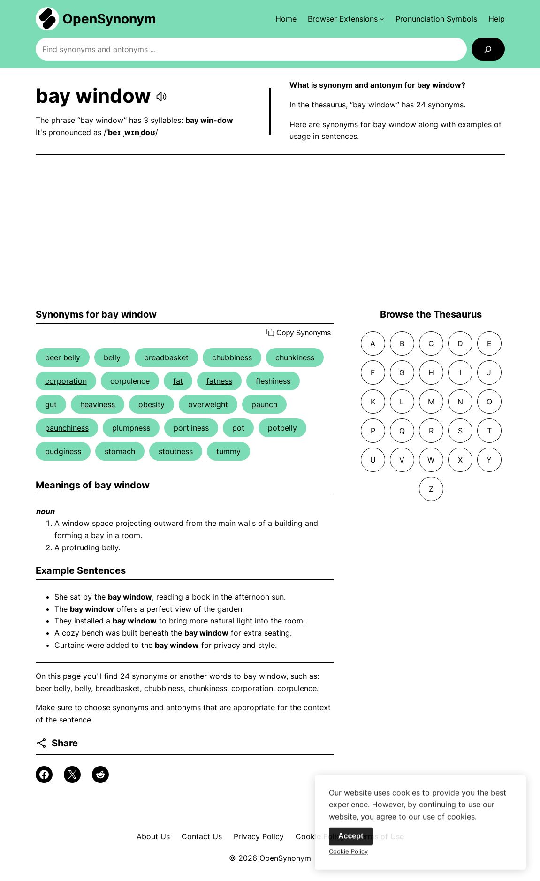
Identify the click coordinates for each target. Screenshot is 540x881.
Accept (350, 840)
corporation (66, 381)
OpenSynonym (109, 19)
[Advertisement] (270, 231)
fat (178, 381)
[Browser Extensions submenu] (346, 19)
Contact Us (202, 836)
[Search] (488, 49)
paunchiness (67, 428)
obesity (151, 404)
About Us (153, 836)
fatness (219, 381)
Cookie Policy (348, 855)
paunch (264, 404)
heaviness (97, 404)
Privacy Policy (259, 836)
